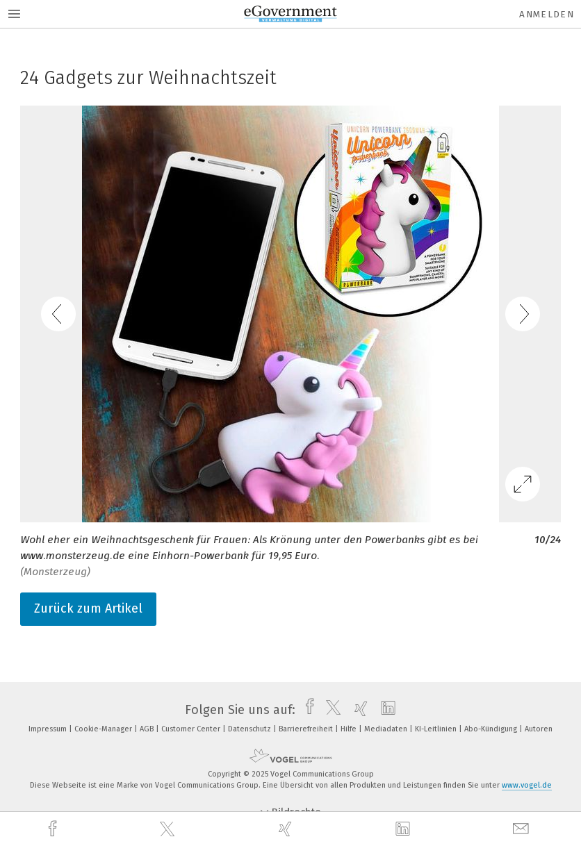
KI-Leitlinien (437, 728)
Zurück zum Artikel (88, 608)
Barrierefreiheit (307, 728)
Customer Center (191, 728)
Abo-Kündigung (491, 728)
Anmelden (546, 14)
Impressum (48, 728)
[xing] (287, 829)
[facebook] (54, 829)
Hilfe (350, 728)
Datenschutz (250, 728)
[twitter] (169, 829)
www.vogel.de (527, 785)
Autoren (539, 728)
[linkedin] (404, 829)
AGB (148, 728)
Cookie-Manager (104, 728)
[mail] (522, 829)
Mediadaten (386, 728)
